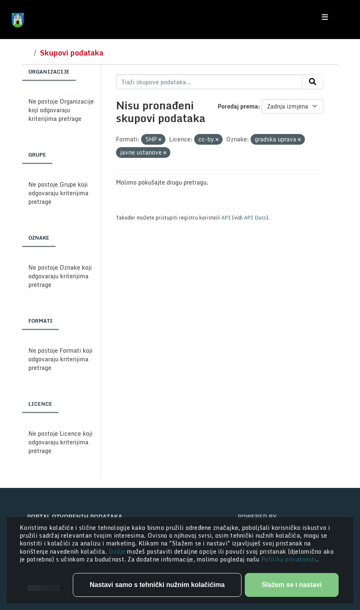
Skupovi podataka (71, 52)
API (226, 217)
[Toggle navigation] (324, 17)
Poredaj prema (238, 106)
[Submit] (312, 81)
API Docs (255, 217)
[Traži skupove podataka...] (209, 81)
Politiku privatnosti (288, 559)
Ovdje (118, 551)
